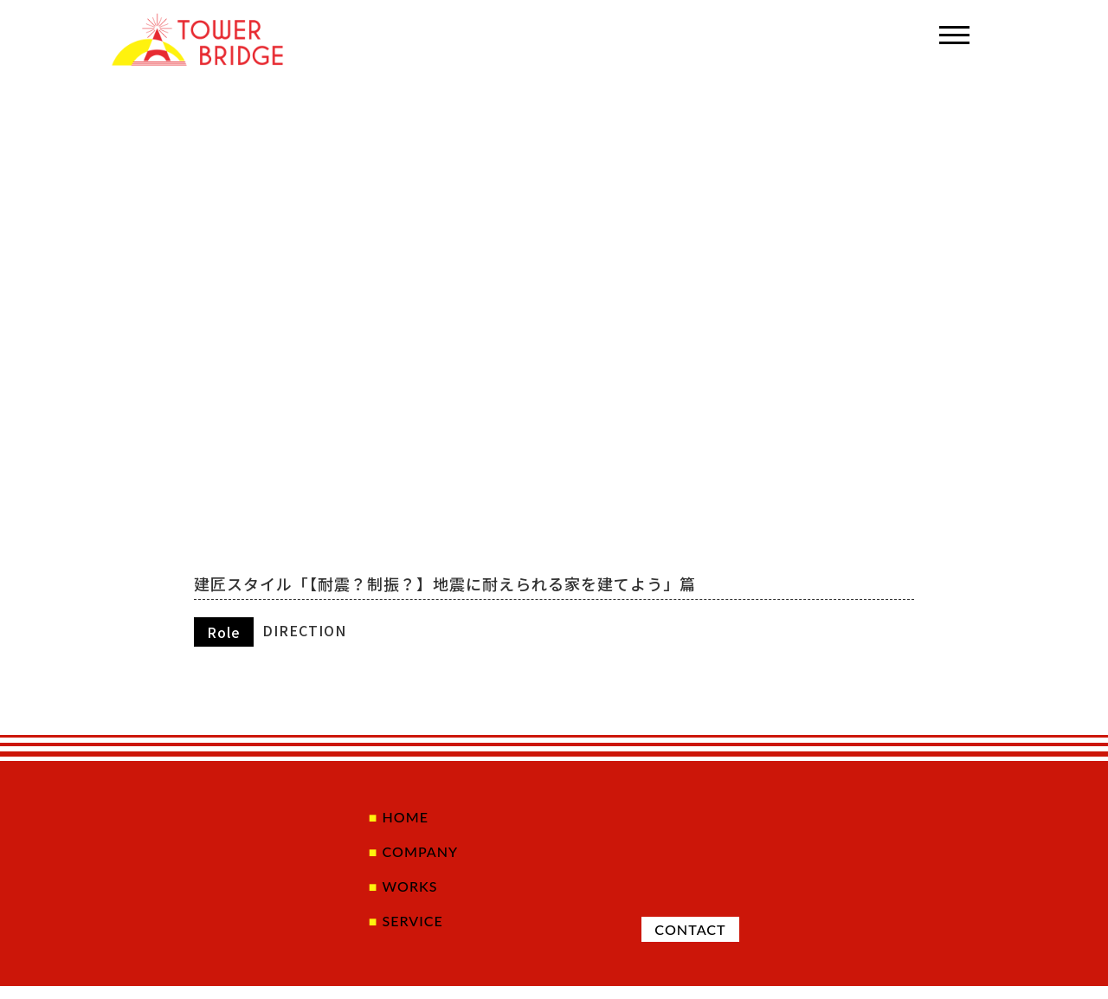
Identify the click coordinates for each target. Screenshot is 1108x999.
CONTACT (684, 938)
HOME (396, 818)
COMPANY (413, 855)
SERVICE (405, 931)
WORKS (402, 893)
